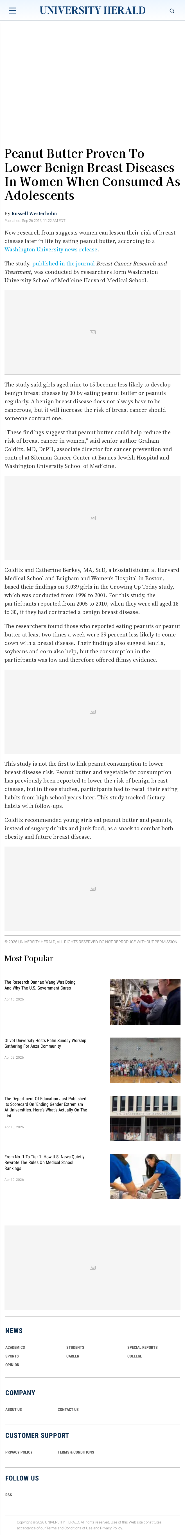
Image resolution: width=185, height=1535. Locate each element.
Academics (15, 1347)
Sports (12, 1356)
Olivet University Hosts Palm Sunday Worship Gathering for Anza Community (45, 1043)
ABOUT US (13, 1409)
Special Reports (142, 1347)
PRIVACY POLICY (19, 1452)
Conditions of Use (78, 1528)
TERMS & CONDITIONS (76, 1452)
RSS (8, 1495)
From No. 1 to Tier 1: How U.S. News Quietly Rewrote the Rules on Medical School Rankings (44, 1162)
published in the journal (63, 263)
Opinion (12, 1365)
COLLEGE (134, 1356)
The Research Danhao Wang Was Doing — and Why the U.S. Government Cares (42, 984)
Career (72, 1356)
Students (75, 1347)
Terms (51, 1528)
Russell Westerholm (34, 213)
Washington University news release (50, 249)
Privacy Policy (111, 1528)
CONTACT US (68, 1409)
